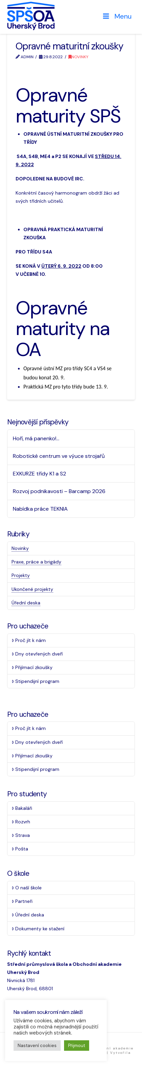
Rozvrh (21, 822)
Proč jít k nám (29, 640)
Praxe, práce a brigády (36, 562)
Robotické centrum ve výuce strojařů (59, 456)
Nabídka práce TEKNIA (40, 509)
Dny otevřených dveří (37, 654)
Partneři (22, 901)
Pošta (20, 849)
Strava (21, 835)
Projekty (21, 575)
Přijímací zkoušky (32, 667)
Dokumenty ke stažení (38, 929)
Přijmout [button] (76, 1045)
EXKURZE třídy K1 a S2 (39, 473)
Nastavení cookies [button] (37, 1045)
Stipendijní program (35, 681)
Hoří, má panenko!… (36, 438)
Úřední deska (26, 603)
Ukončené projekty (32, 589)
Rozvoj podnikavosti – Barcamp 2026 (59, 491)
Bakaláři (22, 808)
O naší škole (27, 888)
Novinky (78, 57)
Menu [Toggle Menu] (116, 16)
